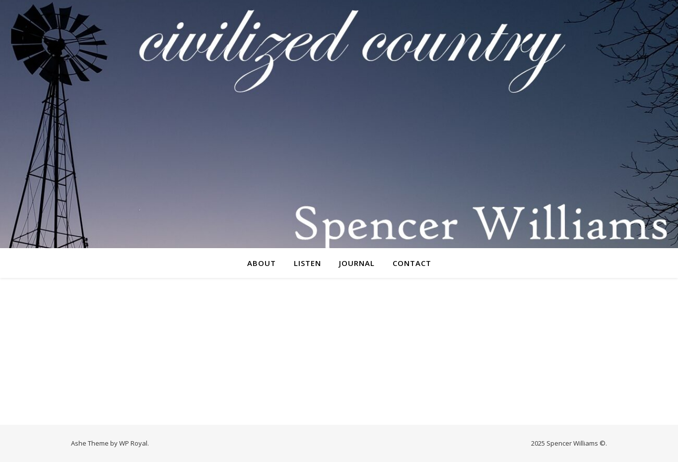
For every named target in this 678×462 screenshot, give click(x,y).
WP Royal (133, 443)
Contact (412, 263)
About (261, 263)
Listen (307, 263)
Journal (357, 263)
